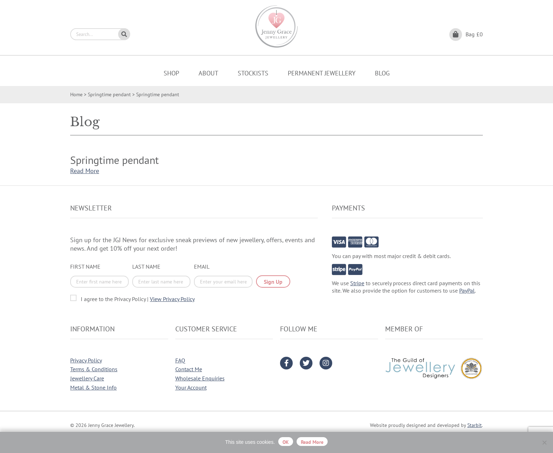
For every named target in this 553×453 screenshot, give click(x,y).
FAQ (180, 360)
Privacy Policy (86, 360)
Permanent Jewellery (322, 73)
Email (201, 266)
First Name (85, 266)
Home (76, 94)
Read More (84, 171)
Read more (312, 442)
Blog (382, 73)
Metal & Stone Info (93, 387)
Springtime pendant (109, 94)
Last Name (146, 266)
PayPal (467, 290)
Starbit (474, 425)
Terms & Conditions (93, 369)
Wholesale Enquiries (200, 378)
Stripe (357, 283)
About (208, 73)
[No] (544, 442)
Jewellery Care (87, 378)
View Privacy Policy (172, 298)
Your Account (191, 387)
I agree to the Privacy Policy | (138, 298)
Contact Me (188, 369)
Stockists (253, 73)
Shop (171, 73)
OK (285, 442)
